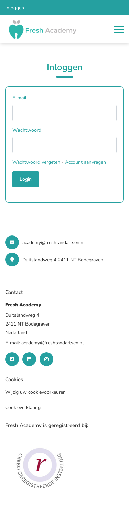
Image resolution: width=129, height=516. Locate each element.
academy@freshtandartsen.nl (45, 242)
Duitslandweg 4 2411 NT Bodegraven (54, 259)
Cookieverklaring (23, 407)
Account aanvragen (85, 162)
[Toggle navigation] (119, 29)
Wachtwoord (26, 130)
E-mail (19, 98)
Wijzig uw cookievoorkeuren (35, 392)
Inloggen (14, 7)
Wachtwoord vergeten (36, 162)
